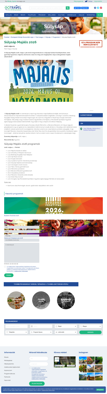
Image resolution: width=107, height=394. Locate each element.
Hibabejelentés (9, 364)
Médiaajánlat (8, 360)
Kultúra (61, 15)
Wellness (52, 15)
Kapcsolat (7, 380)
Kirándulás (71, 15)
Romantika (91, 15)
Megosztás (71, 365)
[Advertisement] (91, 85)
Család (81, 15)
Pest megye (39, 37)
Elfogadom (100, 389)
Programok (56, 37)
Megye (23, 15)
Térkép (88, 1)
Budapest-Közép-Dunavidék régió (22, 37)
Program (41, 15)
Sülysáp (48, 37)
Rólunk (6, 357)
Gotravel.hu (63, 358)
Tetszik (59, 365)
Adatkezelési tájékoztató (12, 367)
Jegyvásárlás (98, 1)
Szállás (9, 15)
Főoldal (6, 37)
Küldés (8, 275)
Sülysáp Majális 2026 (20, 42)
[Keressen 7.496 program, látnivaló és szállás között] (47, 8)
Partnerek (7, 377)
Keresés (90, 332)
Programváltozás (9, 373)
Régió (16, 15)
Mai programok (78, 1)
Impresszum (8, 370)
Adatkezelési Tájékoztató (21, 271)
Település (32, 15)
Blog (99, 15)
